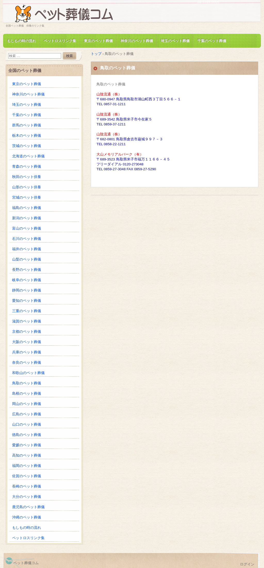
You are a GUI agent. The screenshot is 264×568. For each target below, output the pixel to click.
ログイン (247, 564)
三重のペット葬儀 (26, 311)
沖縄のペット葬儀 (26, 517)
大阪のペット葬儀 (26, 342)
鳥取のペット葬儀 (26, 383)
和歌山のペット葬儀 (28, 373)
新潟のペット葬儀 (26, 218)
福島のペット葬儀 (26, 208)
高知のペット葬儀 (26, 455)
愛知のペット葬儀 (26, 301)
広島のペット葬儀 (26, 414)
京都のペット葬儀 (26, 332)
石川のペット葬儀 (26, 239)
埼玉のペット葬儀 (175, 41)
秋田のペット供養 (26, 177)
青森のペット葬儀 (26, 166)
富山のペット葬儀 (26, 228)
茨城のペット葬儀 (26, 146)
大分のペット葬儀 (26, 497)
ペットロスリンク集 (60, 41)
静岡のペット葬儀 (26, 290)
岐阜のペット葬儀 (26, 280)
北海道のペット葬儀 (28, 156)
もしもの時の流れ (21, 41)
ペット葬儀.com (65, 13)
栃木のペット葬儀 (26, 135)
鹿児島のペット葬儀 (28, 507)
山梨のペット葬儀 (26, 259)
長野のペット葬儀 (26, 270)
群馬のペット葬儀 (26, 125)
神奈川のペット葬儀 (136, 41)
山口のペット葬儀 (26, 424)
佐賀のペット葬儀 (26, 476)
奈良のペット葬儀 (26, 362)
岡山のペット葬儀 (26, 404)
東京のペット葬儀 (98, 41)
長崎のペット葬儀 (26, 486)
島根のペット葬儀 (26, 393)
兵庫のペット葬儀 (26, 352)
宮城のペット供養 (26, 197)
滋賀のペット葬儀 (26, 321)
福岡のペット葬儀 (26, 466)
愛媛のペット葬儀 (26, 445)
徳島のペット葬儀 (26, 435)
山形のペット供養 (26, 187)
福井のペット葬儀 (26, 249)
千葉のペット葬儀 (211, 41)
